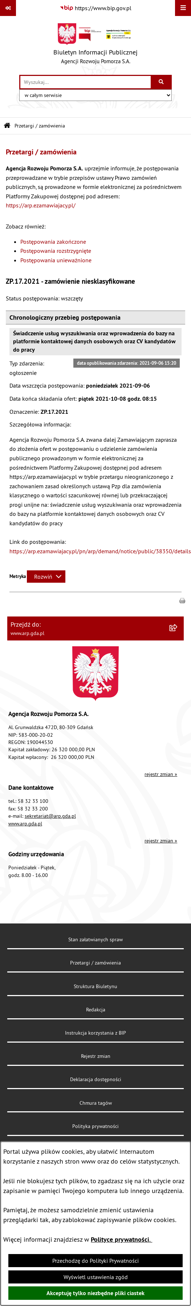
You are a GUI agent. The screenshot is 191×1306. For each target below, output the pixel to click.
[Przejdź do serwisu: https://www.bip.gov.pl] (95, 8)
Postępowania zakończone (53, 241)
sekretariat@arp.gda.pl (50, 816)
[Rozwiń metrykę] (46, 576)
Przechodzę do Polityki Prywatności (95, 1260)
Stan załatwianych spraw (95, 939)
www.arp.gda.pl (25, 823)
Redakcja (95, 1009)
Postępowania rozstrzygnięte (55, 250)
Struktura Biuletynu (95, 986)
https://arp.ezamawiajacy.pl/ (41, 205)
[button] (182, 600)
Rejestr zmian (95, 1056)
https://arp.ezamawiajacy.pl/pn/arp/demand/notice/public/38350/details (100, 551)
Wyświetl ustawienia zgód (96, 1277)
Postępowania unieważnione (56, 260)
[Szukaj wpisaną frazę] (162, 82)
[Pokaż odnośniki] (8, 8)
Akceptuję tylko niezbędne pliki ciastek (95, 1293)
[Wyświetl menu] (183, 8)
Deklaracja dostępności (95, 1079)
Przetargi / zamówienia (40, 125)
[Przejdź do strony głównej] (95, 45)
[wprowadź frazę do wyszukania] (85, 82)
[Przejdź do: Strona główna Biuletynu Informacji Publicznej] (7, 126)
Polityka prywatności (95, 1126)
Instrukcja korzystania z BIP (95, 1033)
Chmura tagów (96, 1103)
